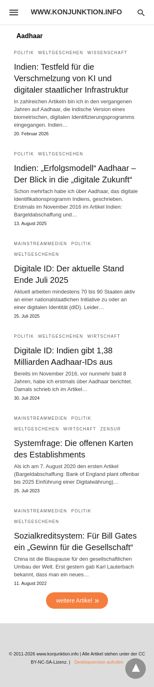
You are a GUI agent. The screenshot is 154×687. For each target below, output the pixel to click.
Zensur (110, 429)
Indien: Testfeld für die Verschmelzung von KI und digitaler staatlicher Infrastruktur (71, 78)
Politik (24, 52)
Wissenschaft (107, 52)
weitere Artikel (74, 600)
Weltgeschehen (60, 52)
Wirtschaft (103, 336)
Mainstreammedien (40, 243)
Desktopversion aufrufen (98, 662)
